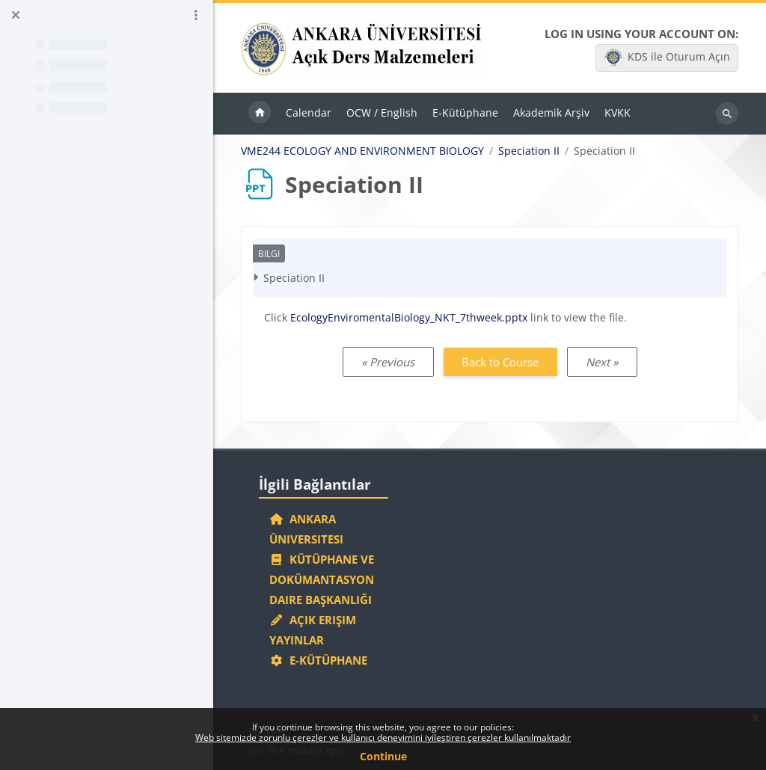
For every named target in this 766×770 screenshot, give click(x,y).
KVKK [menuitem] (617, 112)
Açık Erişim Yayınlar (312, 629)
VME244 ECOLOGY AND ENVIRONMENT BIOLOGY (362, 151)
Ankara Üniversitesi (306, 528)
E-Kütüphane (318, 660)
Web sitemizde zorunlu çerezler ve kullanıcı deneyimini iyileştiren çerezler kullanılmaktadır (383, 737)
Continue (383, 756)
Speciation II (529, 151)
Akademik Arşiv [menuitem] (551, 112)
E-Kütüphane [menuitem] (465, 112)
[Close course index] (16, 15)
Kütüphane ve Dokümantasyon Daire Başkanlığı (321, 579)
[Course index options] (196, 15)
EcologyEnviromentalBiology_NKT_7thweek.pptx (408, 317)
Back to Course (500, 361)
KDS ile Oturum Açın (667, 58)
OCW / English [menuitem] (381, 112)
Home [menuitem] (259, 114)
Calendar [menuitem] (308, 112)
